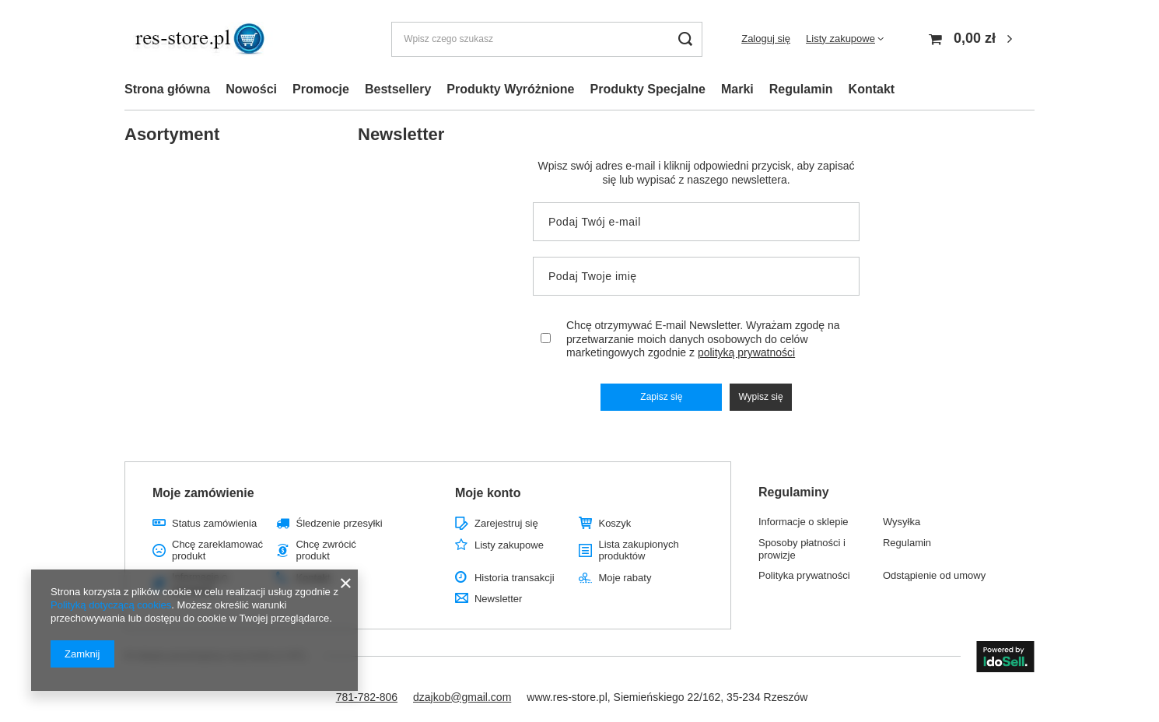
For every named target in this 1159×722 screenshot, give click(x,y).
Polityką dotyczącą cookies (111, 605)
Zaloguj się (765, 38)
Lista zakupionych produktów (638, 550)
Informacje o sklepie (803, 521)
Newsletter (498, 599)
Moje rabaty (624, 578)
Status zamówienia (214, 523)
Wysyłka (901, 521)
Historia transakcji (514, 578)
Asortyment (171, 134)
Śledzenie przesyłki (339, 523)
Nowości (251, 89)
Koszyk (614, 523)
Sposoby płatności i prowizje (802, 549)
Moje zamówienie (203, 492)
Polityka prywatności (804, 575)
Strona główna (167, 89)
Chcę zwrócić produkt (325, 550)
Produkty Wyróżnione (510, 89)
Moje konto (487, 492)
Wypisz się (760, 396)
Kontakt (872, 89)
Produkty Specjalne (648, 89)
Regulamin (801, 89)
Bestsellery (398, 89)
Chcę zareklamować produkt (217, 550)
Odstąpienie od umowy (934, 575)
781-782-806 (366, 697)
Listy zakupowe (840, 38)
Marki (737, 89)
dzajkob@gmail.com (462, 697)
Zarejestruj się (506, 523)
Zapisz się (661, 396)
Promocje (320, 89)
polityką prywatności (746, 352)
